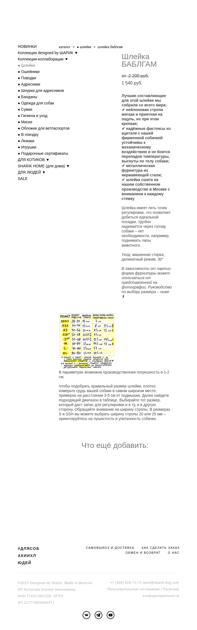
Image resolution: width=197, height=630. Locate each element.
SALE (23, 178)
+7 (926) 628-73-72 (126, 583)
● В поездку (28, 134)
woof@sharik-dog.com (161, 583)
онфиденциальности (161, 596)
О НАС (174, 552)
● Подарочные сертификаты (43, 153)
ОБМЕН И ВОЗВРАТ (143, 552)
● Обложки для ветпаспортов (43, 128)
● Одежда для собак (36, 103)
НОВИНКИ (27, 46)
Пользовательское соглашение (134, 589)
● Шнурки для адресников (41, 90)
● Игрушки (27, 147)
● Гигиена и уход (32, 115)
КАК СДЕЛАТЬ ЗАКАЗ (161, 547)
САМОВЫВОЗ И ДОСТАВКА (110, 547)
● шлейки (84, 47)
